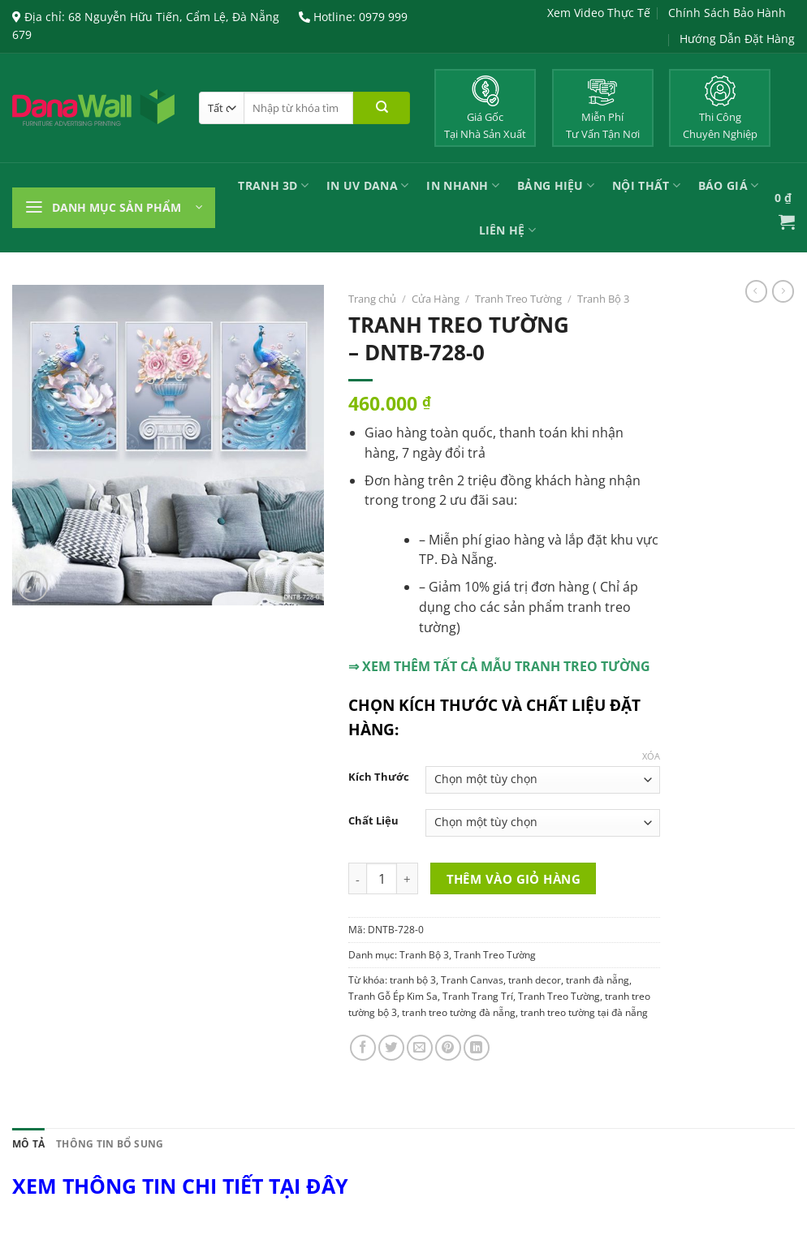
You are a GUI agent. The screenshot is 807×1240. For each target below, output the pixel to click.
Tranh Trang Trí (477, 996)
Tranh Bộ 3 (603, 298)
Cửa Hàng (436, 298)
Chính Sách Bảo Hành (727, 12)
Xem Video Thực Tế (598, 12)
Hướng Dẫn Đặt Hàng (737, 38)
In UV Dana (367, 185)
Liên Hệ (507, 230)
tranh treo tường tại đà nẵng (584, 1012)
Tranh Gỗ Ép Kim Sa (393, 996)
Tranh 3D (273, 185)
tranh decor (534, 980)
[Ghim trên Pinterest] (448, 1048)
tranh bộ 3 (413, 980)
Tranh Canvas (472, 980)
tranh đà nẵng (597, 980)
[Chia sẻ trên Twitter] (391, 1048)
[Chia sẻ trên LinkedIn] (477, 1048)
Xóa (651, 756)
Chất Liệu (373, 821)
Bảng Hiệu (555, 185)
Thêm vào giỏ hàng (514, 879)
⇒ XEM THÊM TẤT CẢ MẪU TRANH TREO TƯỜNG (499, 666)
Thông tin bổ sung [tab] (109, 1144)
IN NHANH (462, 185)
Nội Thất (646, 185)
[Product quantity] (382, 878)
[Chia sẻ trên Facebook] (363, 1048)
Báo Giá (728, 185)
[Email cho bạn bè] (420, 1048)
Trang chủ (372, 298)
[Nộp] (381, 108)
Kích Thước (378, 777)
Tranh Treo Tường (518, 298)
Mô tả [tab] (28, 1144)
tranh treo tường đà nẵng (459, 1012)
